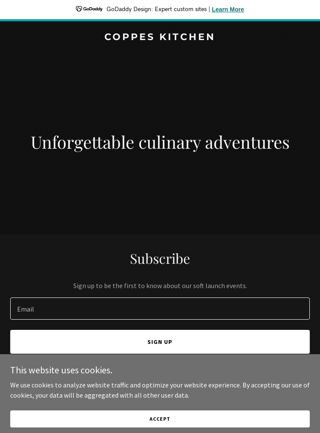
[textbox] (160, 308)
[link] (160, 37)
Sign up (160, 342)
